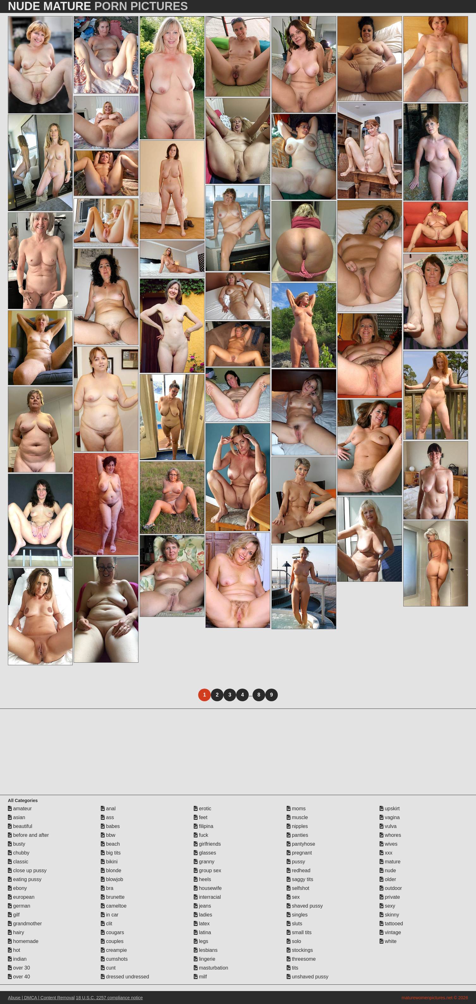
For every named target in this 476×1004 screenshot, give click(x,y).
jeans (202, 906)
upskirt (390, 808)
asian (16, 817)
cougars (112, 932)
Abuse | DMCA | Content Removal (41, 997)
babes (110, 826)
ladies (203, 914)
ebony (17, 888)
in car (110, 914)
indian (17, 959)
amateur (20, 808)
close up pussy (27, 870)
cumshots (114, 959)
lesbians (205, 950)
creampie (114, 950)
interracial (207, 897)
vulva (388, 826)
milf (200, 976)
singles (297, 914)
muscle (297, 817)
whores (390, 835)
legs (201, 941)
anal (108, 808)
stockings (300, 950)
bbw (108, 835)
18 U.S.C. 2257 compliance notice (109, 997)
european (21, 897)
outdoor (391, 888)
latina (202, 932)
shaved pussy (305, 906)
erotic (202, 808)
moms (296, 808)
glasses (205, 852)
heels (202, 879)
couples (112, 941)
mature (390, 861)
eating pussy (24, 879)
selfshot (298, 888)
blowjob (112, 879)
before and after (28, 835)
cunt (108, 968)
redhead (298, 870)
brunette (113, 897)
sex (293, 897)
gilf (14, 914)
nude (388, 870)
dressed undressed (125, 976)
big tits (111, 852)
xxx (386, 852)
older (388, 879)
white (388, 941)
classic (18, 861)
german (19, 906)
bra (107, 888)
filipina (203, 826)
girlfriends (207, 844)
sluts (294, 923)
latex (202, 923)
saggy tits (300, 879)
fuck (201, 835)
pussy (296, 861)
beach (110, 844)
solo (294, 941)
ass (107, 817)
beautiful (20, 826)
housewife (208, 888)
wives (388, 844)
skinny (389, 914)
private (390, 897)
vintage (390, 932)
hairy (16, 932)
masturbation (211, 968)
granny (204, 861)
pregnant (299, 852)
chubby (18, 852)
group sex (207, 870)
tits (292, 968)
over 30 (19, 968)
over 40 (19, 976)
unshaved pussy (307, 976)
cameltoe (113, 906)
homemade (23, 941)
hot (14, 950)
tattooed (391, 923)
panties (297, 835)
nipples (297, 826)
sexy (387, 906)
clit (106, 923)
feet (200, 817)
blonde (111, 870)
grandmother (25, 923)
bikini (109, 861)
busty (16, 844)
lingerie (204, 959)
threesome (301, 959)
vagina (390, 817)
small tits (299, 932)
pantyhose (301, 844)
